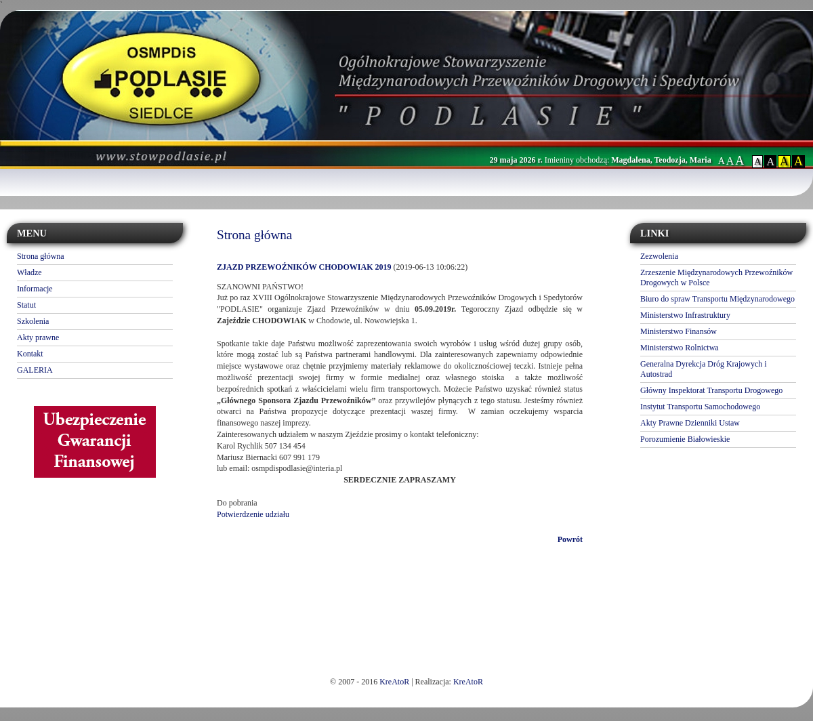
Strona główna (40, 256)
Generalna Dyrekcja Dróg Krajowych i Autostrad (703, 369)
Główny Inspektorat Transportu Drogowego (711, 390)
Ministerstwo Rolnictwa (679, 347)
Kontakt (30, 353)
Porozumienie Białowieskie (685, 439)
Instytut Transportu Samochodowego (700, 406)
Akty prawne (38, 337)
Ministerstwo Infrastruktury (685, 315)
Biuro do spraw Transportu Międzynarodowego (717, 299)
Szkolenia (33, 321)
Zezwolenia (659, 256)
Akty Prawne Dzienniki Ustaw (690, 423)
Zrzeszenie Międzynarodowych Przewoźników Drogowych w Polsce (716, 277)
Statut (26, 305)
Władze (29, 272)
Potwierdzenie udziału (253, 514)
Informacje (35, 288)
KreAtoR (394, 681)
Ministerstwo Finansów (678, 331)
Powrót (570, 539)
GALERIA (35, 370)
